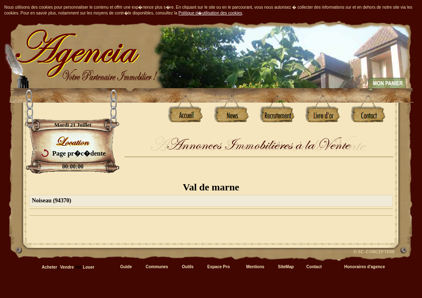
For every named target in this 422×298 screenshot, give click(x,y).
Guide (126, 266)
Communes (157, 266)
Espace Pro (218, 266)
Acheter (49, 267)
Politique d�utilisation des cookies (210, 13)
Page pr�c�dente (79, 153)
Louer (88, 267)
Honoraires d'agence (364, 266)
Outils (188, 266)
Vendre (67, 267)
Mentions (255, 266)
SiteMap (286, 266)
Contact (313, 266)
